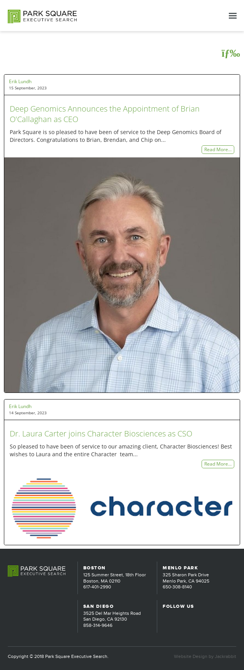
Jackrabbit (225, 656)
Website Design (190, 656)
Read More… (218, 150)
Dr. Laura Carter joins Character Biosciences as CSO (101, 433)
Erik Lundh (20, 81)
